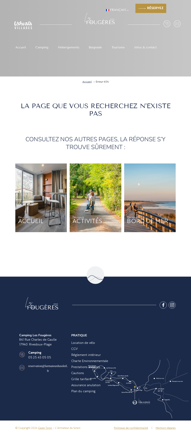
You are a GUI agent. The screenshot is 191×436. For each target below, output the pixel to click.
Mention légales (166, 428)
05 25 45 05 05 (39, 357)
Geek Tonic (45, 428)
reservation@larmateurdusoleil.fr (48, 368)
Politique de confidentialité (131, 428)
